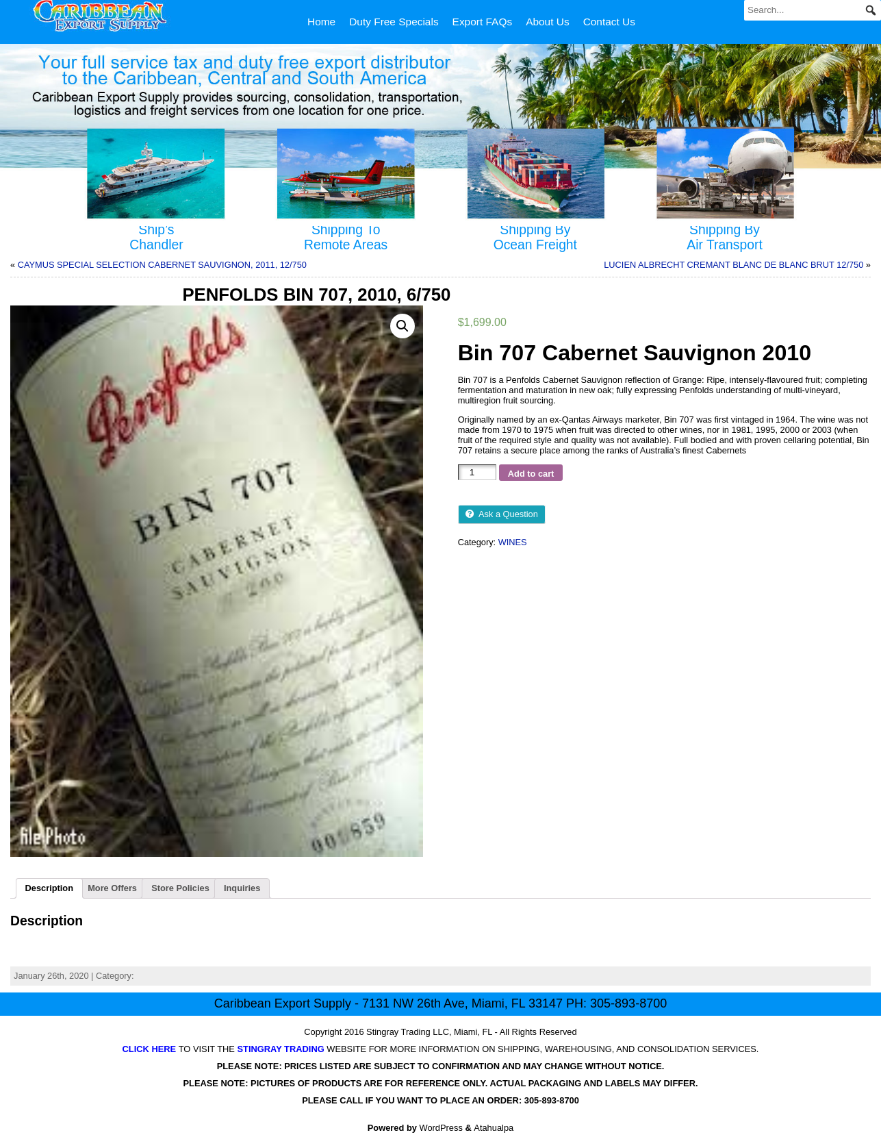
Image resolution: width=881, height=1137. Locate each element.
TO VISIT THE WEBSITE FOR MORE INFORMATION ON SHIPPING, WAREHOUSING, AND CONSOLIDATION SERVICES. (441, 1049)
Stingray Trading (398, 1032)
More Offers (112, 888)
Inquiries (242, 888)
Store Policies (180, 888)
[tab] (49, 888)
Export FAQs (482, 21)
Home (321, 21)
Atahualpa (493, 1128)
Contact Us (609, 21)
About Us (548, 21)
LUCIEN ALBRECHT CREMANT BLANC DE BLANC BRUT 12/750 (733, 265)
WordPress (441, 1128)
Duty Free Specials (393, 21)
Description (49, 888)
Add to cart (531, 473)
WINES (512, 542)
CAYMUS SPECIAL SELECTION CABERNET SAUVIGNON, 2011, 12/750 (162, 265)
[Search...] (812, 10)
